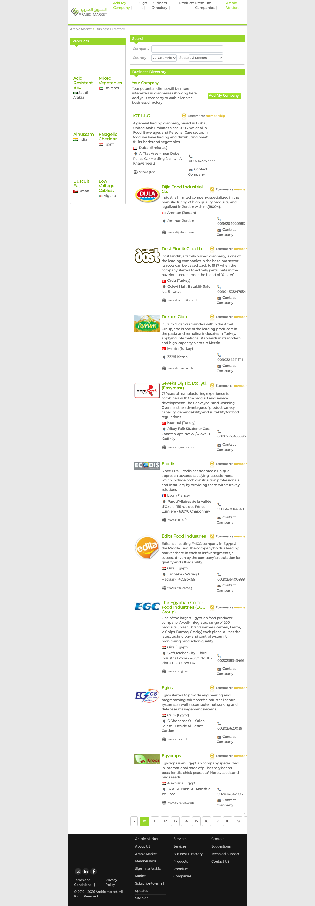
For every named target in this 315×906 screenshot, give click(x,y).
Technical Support (225, 854)
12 (165, 821)
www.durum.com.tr (180, 368)
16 (206, 821)
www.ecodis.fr (177, 520)
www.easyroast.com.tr (182, 447)
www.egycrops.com (180, 803)
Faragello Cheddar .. (109, 174)
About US (142, 846)
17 (217, 821)
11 (155, 821)
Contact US (220, 861)
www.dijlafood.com (180, 232)
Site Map (141, 898)
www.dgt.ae (147, 172)
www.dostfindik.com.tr (182, 300)
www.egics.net (177, 739)
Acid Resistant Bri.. (83, 120)
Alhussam (83, 171)
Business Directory (188, 854)
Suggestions (221, 846)
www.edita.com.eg (179, 588)
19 (238, 821)
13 (175, 821)
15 (196, 821)
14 (186, 821)
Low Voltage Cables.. (106, 223)
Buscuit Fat (81, 220)
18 (227, 821)
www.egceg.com (178, 671)
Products (186, 3)
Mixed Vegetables (110, 117)
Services (179, 846)
